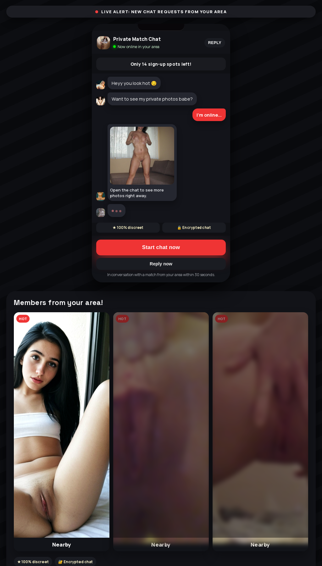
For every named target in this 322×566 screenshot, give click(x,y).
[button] (61, 431)
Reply (214, 43)
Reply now (161, 263)
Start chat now (161, 247)
